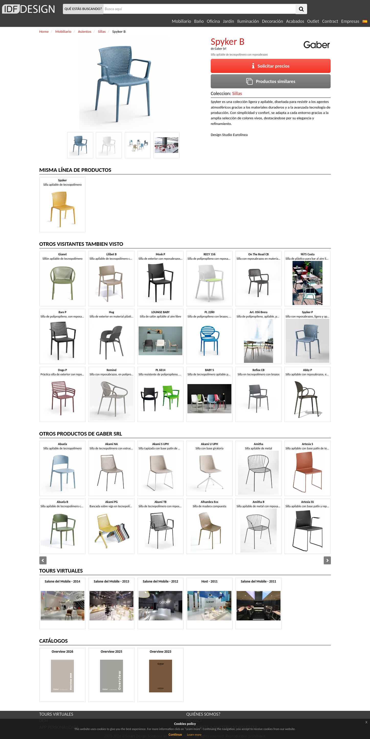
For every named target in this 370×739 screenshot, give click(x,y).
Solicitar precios (271, 66)
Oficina (213, 21)
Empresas (350, 21)
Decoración (272, 21)
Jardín (228, 21)
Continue (175, 734)
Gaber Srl (220, 48)
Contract (330, 21)
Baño (199, 21)
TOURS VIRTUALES (56, 714)
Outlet (313, 21)
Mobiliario (181, 21)
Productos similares (270, 81)
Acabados (295, 21)
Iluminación (248, 21)
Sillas (237, 93)
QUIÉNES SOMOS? (203, 714)
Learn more (194, 734)
